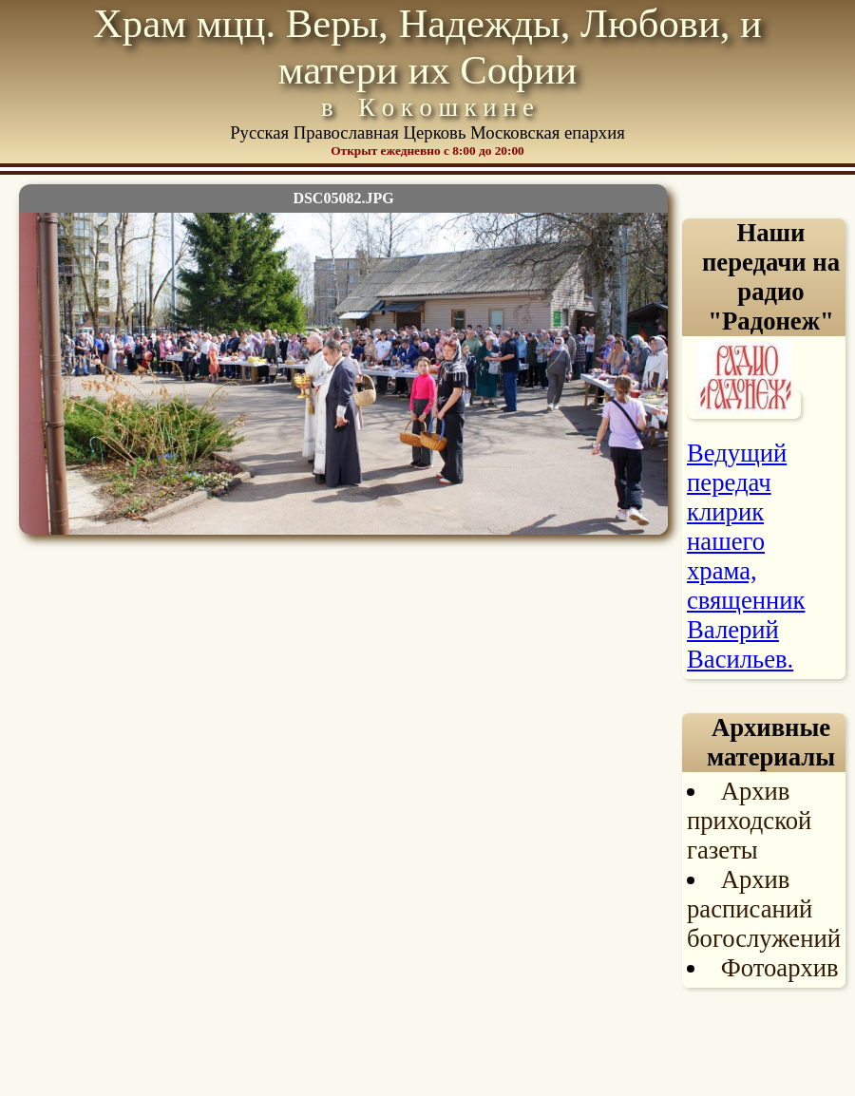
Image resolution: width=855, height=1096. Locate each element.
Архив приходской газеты (749, 820)
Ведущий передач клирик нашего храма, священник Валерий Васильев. (746, 556)
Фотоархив (780, 968)
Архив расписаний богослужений (764, 909)
